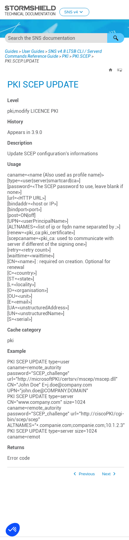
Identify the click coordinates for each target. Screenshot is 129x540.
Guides (11, 51)
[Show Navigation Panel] (121, 10)
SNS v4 (74, 12)
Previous (87, 474)
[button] (115, 38)
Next (106, 474)
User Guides (33, 51)
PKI (65, 56)
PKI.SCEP (81, 56)
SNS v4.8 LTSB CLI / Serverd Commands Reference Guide (53, 54)
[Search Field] (64, 38)
